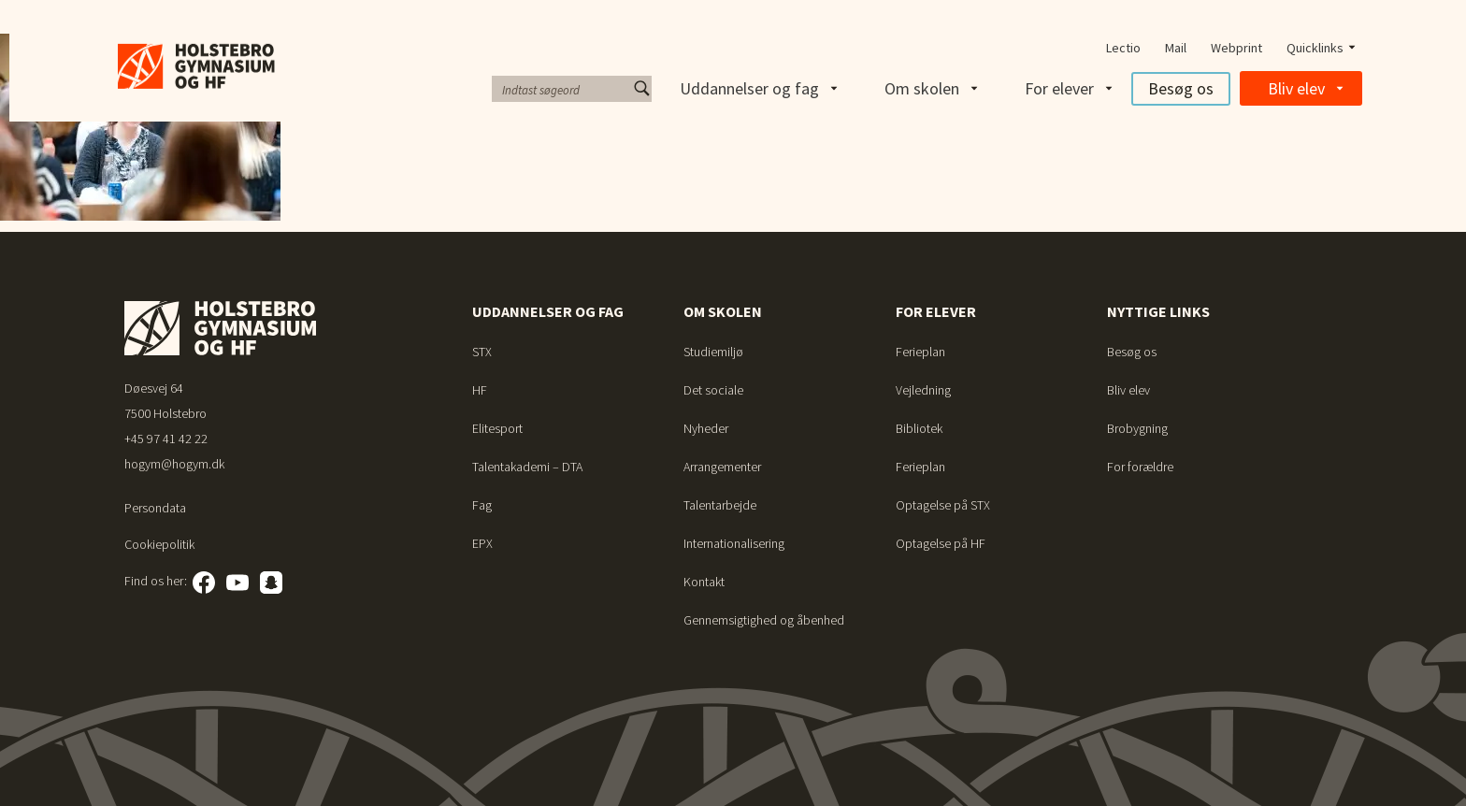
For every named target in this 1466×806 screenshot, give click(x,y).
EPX (482, 543)
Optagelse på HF (940, 543)
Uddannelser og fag (749, 88)
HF (479, 389)
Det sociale (713, 389)
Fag (482, 505)
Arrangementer (722, 466)
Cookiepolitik (159, 544)
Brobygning (1137, 428)
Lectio (1123, 47)
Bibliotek (919, 428)
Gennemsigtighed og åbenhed (763, 620)
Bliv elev (1296, 88)
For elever (1059, 88)
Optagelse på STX (943, 505)
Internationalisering (733, 543)
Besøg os (1181, 88)
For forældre (1140, 466)
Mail (1175, 47)
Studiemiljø (713, 351)
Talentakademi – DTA (527, 466)
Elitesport (497, 428)
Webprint (1236, 47)
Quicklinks (1315, 47)
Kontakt (704, 581)
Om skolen (921, 88)
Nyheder (705, 428)
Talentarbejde (719, 505)
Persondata (155, 507)
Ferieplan (920, 351)
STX (482, 351)
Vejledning (923, 389)
